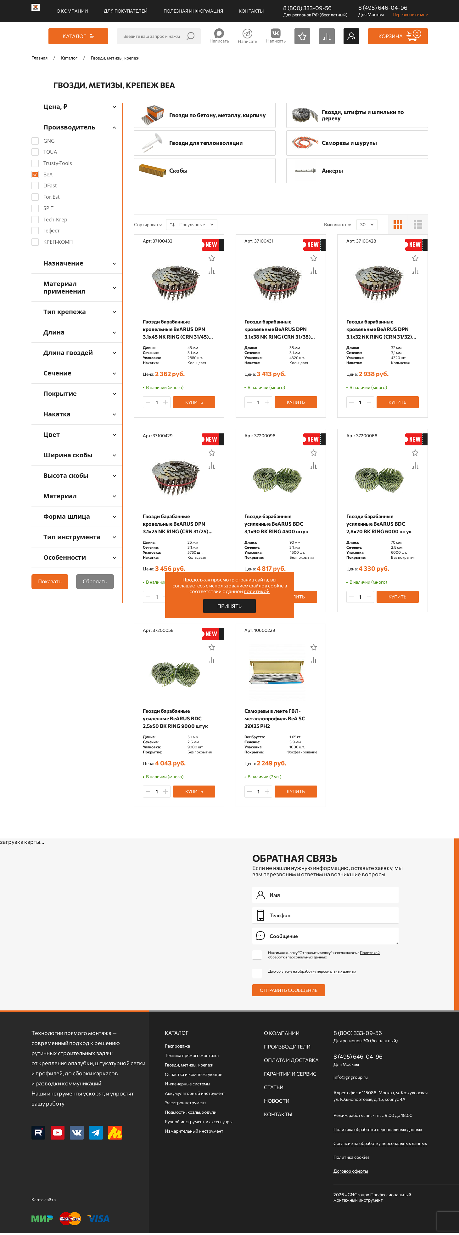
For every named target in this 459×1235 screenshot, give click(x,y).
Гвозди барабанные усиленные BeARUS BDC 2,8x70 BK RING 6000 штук (379, 524)
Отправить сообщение (288, 992)
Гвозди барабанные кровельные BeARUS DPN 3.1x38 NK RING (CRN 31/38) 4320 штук (278, 329)
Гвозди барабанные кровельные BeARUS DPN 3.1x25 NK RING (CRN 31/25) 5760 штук (176, 524)
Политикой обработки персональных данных (324, 956)
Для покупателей (126, 11)
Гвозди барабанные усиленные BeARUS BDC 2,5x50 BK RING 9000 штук (176, 719)
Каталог (176, 1035)
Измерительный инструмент (194, 1132)
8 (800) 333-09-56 (307, 8)
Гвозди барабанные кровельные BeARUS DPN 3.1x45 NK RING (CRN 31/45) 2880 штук (176, 329)
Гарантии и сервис (290, 1075)
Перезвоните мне (410, 14)
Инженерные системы (187, 1085)
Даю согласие (312, 973)
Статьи (273, 1089)
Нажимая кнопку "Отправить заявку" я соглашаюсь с (324, 956)
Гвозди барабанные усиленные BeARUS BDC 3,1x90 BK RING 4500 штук (277, 524)
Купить (194, 402)
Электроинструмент (185, 1104)
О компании (72, 11)
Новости (276, 1103)
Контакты (251, 11)
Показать (50, 581)
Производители (287, 1048)
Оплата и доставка (291, 1062)
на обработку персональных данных (324, 973)
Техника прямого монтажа (192, 1057)
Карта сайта (43, 1201)
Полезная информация (193, 11)
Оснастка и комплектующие (193, 1076)
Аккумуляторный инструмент (195, 1095)
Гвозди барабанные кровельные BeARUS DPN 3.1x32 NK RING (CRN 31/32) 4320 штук (379, 329)
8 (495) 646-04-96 (382, 7)
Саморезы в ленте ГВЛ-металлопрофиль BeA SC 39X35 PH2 (275, 719)
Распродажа (177, 1047)
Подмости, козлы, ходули (190, 1114)
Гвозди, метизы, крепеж (189, 1066)
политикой (257, 591)
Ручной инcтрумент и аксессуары (198, 1123)
